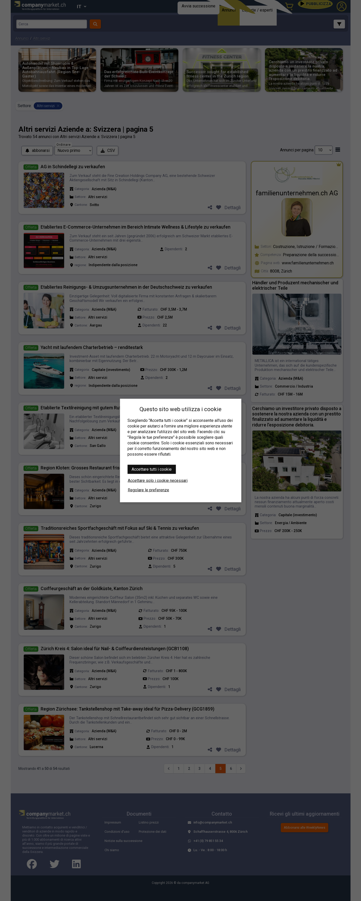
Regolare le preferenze (148, 490)
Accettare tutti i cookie (152, 469)
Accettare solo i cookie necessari (158, 480)
